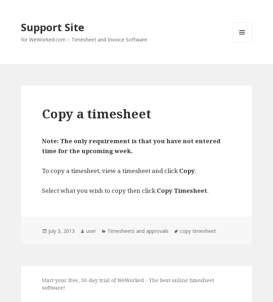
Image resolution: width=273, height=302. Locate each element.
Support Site (52, 27)
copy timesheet (198, 231)
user (91, 231)
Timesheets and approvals (137, 231)
